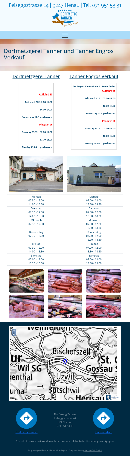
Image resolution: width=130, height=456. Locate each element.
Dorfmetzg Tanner (27, 420)
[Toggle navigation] (65, 35)
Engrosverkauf (103, 420)
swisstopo (115, 397)
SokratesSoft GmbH (93, 450)
